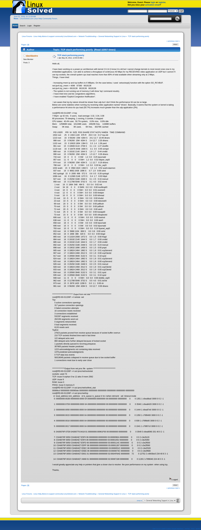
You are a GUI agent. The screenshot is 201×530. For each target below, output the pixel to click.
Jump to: (139, 500)
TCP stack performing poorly (70, 55)
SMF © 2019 (166, 529)
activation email (152, 5)
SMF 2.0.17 (156, 529)
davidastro (32, 55)
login (153, 2)
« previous (170, 41)
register (162, 2)
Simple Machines (177, 529)
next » (177, 41)
